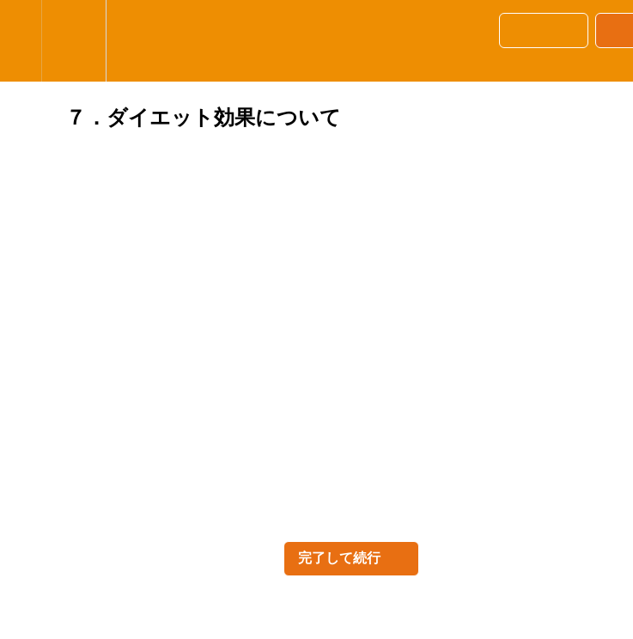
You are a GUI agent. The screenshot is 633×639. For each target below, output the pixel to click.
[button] (20, 41)
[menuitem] (73, 41)
